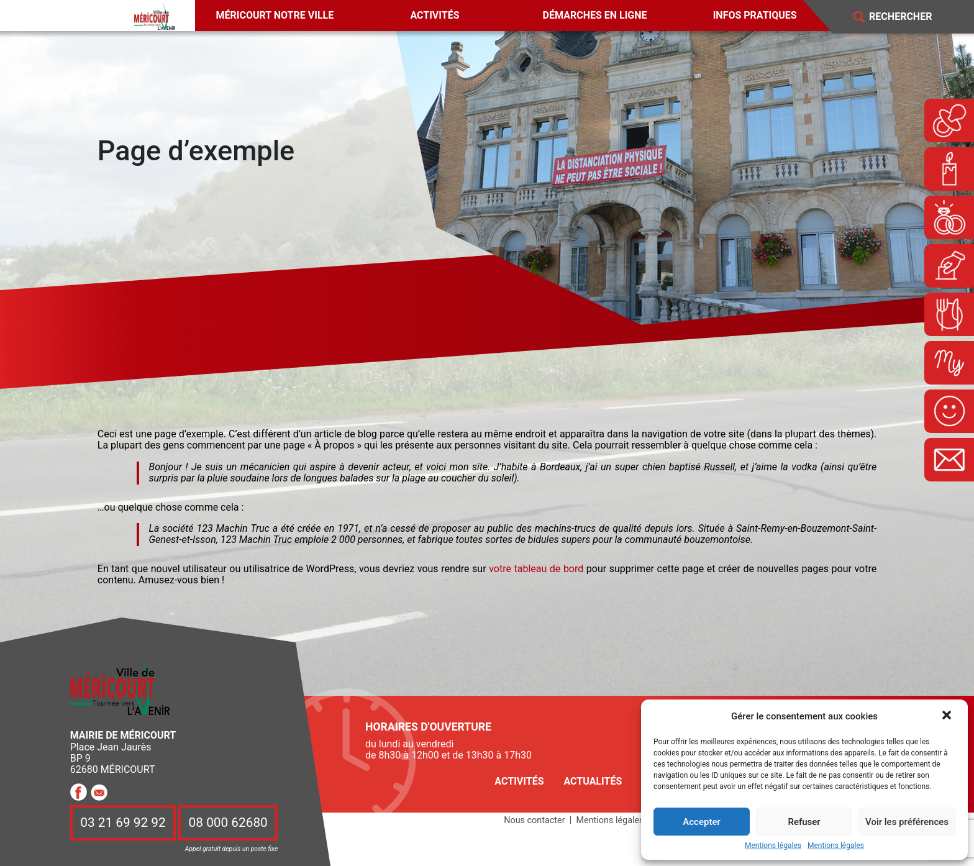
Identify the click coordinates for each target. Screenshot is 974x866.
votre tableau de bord (536, 569)
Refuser (804, 821)
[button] (947, 716)
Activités (434, 15)
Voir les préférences (907, 821)
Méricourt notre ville (275, 15)
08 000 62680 (228, 823)
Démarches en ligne (595, 15)
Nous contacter (534, 820)
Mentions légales (773, 846)
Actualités (592, 781)
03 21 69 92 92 (123, 823)
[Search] (909, 17)
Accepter (701, 821)
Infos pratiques (755, 15)
